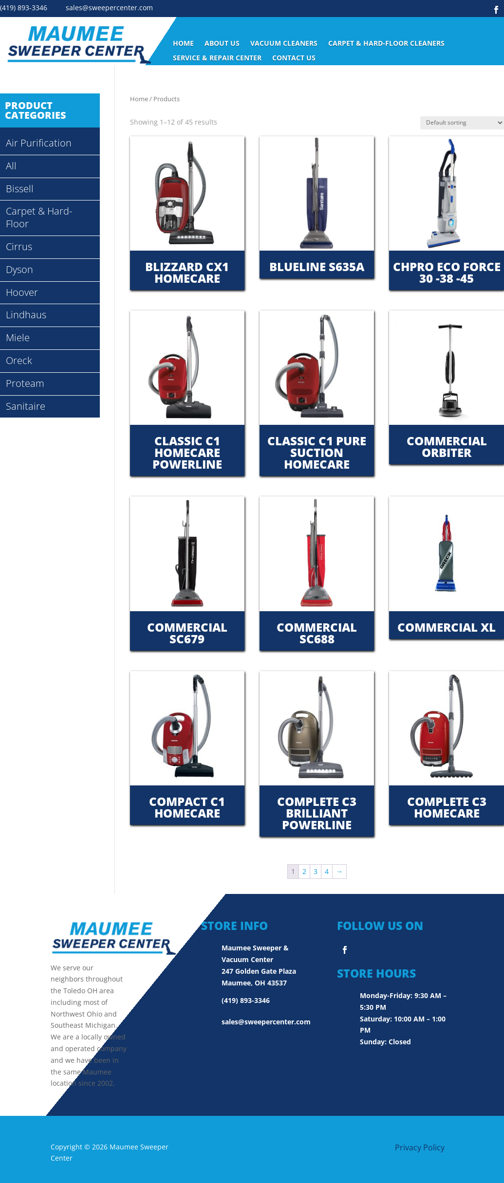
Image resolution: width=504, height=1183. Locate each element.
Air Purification (39, 142)
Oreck (19, 360)
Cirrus (19, 246)
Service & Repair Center (217, 58)
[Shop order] (462, 122)
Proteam (25, 383)
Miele (18, 337)
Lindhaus (26, 314)
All (11, 165)
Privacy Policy (420, 1147)
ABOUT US (222, 44)
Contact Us (294, 58)
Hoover (22, 292)
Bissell (20, 188)
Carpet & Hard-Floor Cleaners (386, 44)
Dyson (19, 269)
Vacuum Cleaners (283, 44)
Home (183, 44)
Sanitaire (25, 406)
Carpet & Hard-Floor (39, 217)
